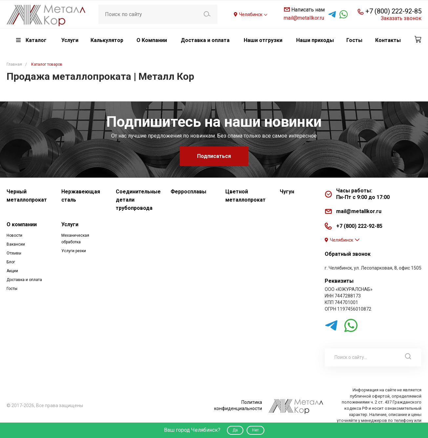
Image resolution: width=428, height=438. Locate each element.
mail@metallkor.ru (304, 18)
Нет (255, 430)
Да (235, 430)
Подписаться (214, 156)
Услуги (69, 224)
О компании (22, 224)
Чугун (287, 191)
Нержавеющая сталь (80, 195)
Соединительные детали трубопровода (138, 199)
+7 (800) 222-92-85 (393, 11)
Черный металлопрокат (27, 195)
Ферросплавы (188, 191)
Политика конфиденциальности (238, 405)
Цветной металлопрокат (245, 195)
